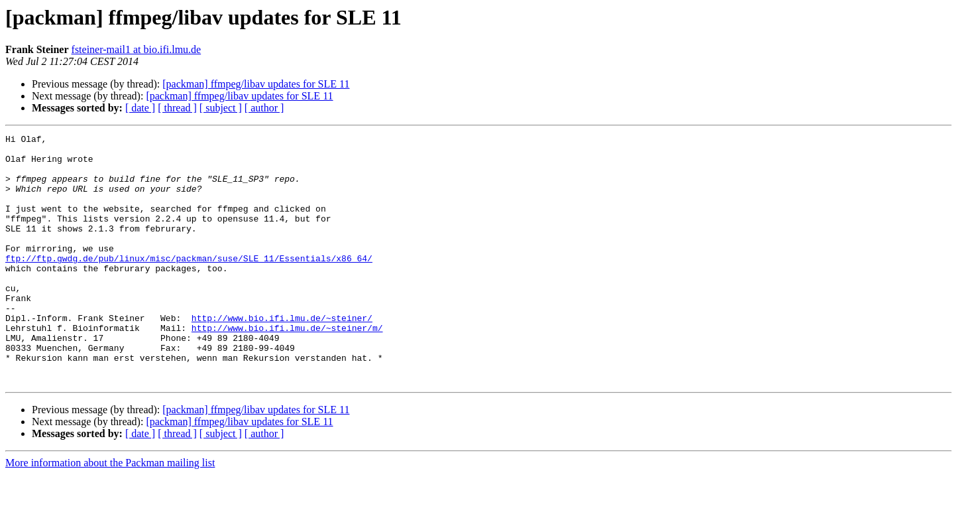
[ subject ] (220, 107)
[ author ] (264, 107)
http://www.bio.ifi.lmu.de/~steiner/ (282, 355)
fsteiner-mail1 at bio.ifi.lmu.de (136, 49)
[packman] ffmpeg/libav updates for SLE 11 (255, 84)
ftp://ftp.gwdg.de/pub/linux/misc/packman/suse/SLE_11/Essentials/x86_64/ (188, 284)
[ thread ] (177, 107)
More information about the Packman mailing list (110, 512)
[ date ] (140, 107)
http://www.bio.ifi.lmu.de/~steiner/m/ (287, 367)
